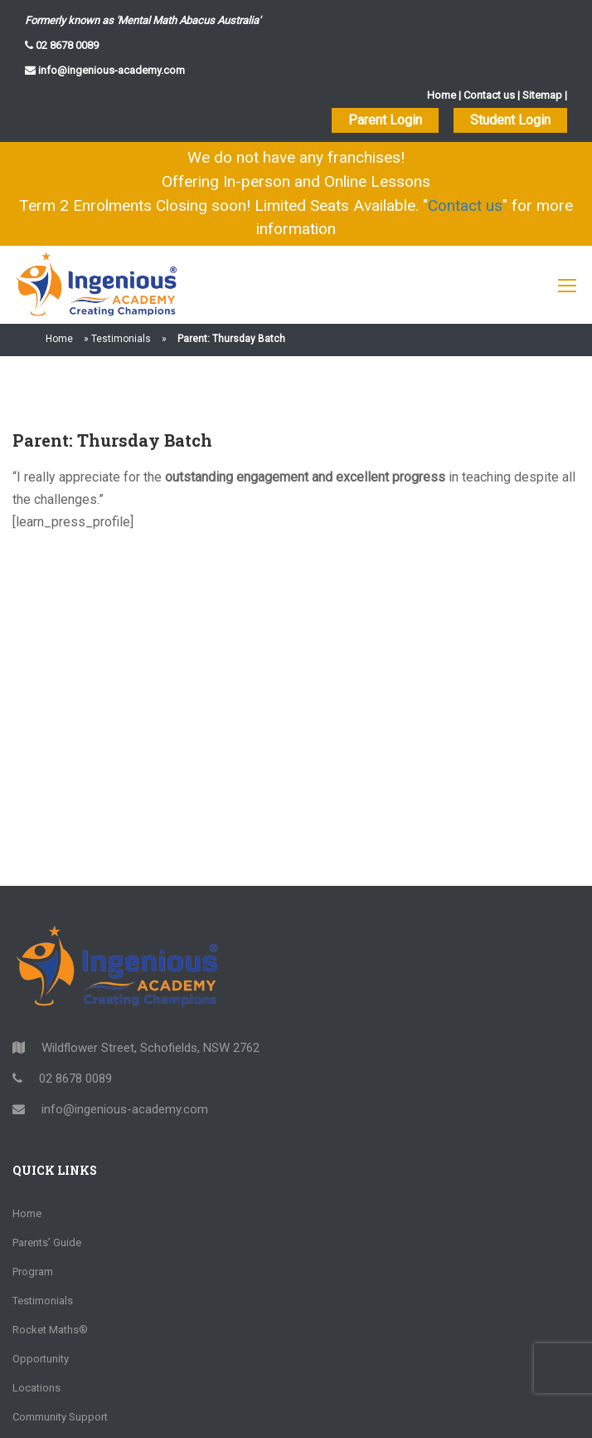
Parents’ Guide (46, 1242)
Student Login (510, 120)
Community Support (60, 1417)
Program (32, 1271)
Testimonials (121, 339)
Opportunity (40, 1358)
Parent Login (385, 120)
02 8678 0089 (66, 45)
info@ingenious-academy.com (110, 70)
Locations (36, 1388)
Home (441, 95)
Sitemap (542, 95)
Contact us (489, 95)
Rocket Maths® (50, 1329)
